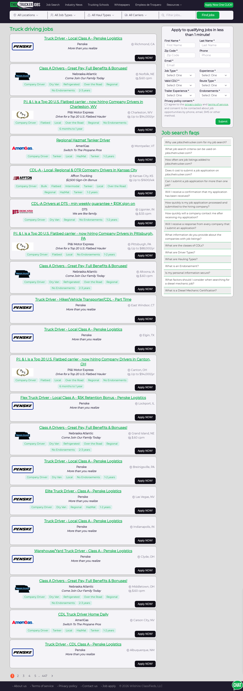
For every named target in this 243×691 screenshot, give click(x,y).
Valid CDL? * (171, 80)
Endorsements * (210, 91)
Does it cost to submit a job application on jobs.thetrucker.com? (192, 172)
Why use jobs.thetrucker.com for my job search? (196, 142)
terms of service (218, 104)
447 (44, 676)
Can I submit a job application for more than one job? (196, 183)
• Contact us (89, 686)
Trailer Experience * (176, 91)
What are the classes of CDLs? (184, 245)
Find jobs (208, 15)
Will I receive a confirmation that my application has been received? (196, 193)
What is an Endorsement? (182, 266)
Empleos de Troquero (148, 4)
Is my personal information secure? (187, 272)
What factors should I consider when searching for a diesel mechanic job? (197, 281)
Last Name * (207, 40)
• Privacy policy (67, 686)
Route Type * (208, 80)
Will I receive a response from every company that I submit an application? (197, 226)
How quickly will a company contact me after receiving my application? (194, 215)
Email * (168, 60)
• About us (19, 686)
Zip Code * (170, 50)
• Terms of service (42, 686)
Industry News (73, 4)
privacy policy (193, 104)
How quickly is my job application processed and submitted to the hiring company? (196, 204)
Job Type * (170, 70)
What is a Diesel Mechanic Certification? (191, 290)
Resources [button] (173, 4)
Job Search (53, 4)
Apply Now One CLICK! (218, 4)
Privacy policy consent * (179, 101)
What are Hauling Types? (181, 259)
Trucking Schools (98, 4)
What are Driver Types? (180, 252)
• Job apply (108, 686)
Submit (222, 121)
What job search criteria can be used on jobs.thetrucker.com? (190, 151)
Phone (204, 50)
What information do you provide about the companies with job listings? (193, 236)
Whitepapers (122, 4)
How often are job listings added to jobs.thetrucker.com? (187, 161)
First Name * (172, 40)
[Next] (52, 676)
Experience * (208, 70)
